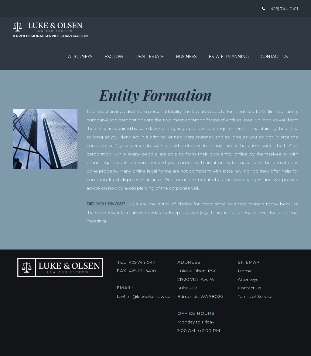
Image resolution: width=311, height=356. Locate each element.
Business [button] (186, 56)
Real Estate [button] (149, 56)
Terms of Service (255, 296)
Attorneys (80, 56)
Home (245, 271)
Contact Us (274, 56)
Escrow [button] (113, 56)
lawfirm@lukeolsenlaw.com (146, 296)
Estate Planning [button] (228, 56)
